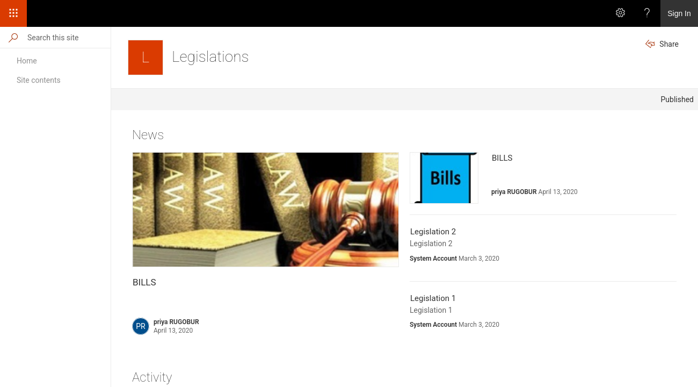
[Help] (647, 13)
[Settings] (620, 13)
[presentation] (265, 210)
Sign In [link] (679, 13)
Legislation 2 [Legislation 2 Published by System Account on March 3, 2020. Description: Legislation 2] (433, 231)
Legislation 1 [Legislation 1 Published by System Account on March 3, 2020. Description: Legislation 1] (433, 298)
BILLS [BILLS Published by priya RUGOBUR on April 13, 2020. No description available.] (144, 282)
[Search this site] (68, 37)
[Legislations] (145, 57)
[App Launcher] (13, 13)
